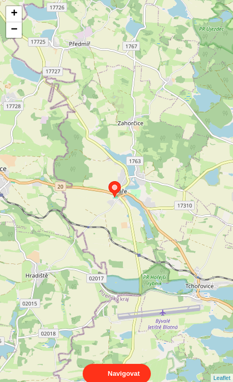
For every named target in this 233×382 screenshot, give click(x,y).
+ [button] (14, 14)
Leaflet (221, 368)
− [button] (14, 30)
